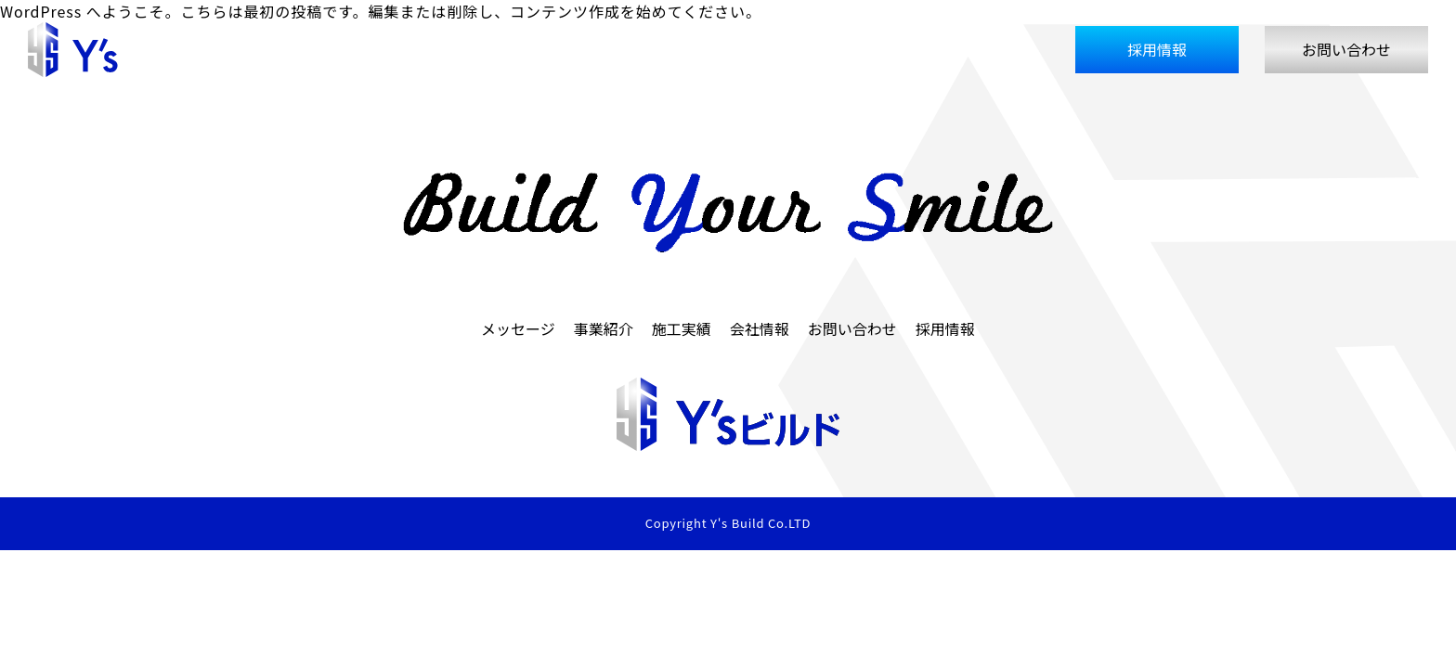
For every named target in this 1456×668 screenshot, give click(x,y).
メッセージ (745, 49)
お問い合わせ (1346, 49)
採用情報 (1157, 49)
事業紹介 (830, 49)
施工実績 (908, 49)
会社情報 (986, 49)
